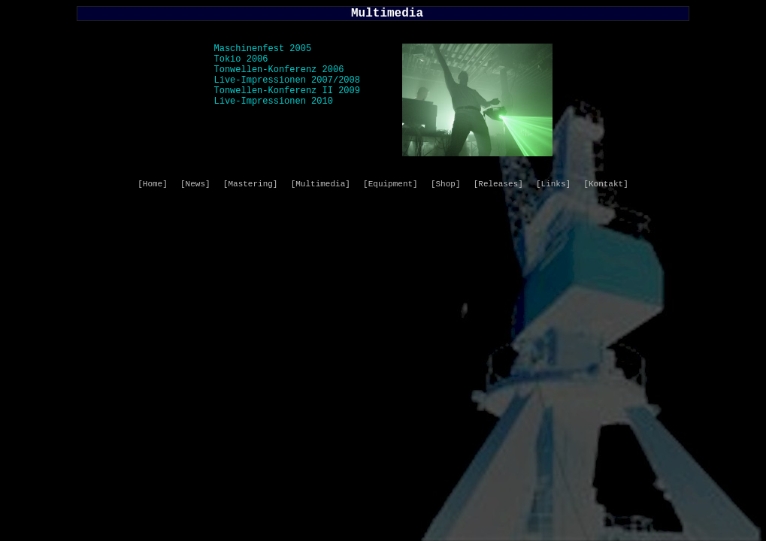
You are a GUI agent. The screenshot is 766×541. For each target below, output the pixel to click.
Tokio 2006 (241, 59)
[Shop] (446, 184)
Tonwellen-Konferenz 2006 (279, 70)
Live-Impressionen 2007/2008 (287, 80)
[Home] (153, 184)
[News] (195, 184)
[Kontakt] (605, 184)
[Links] (553, 184)
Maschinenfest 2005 (263, 49)
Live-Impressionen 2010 (273, 101)
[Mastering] (250, 184)
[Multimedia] (320, 184)
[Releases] (498, 184)
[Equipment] (390, 184)
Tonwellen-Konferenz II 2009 (287, 91)
